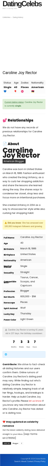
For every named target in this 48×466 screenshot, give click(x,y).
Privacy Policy (39, 461)
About (23, 461)
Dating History (18, 17)
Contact (30, 461)
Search (17, 461)
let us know (35, 400)
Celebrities (6, 17)
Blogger (15, 443)
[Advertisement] (24, 44)
